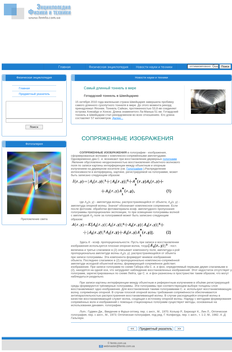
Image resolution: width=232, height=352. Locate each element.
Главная (24, 88)
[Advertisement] (169, 32)
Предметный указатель (34, 94)
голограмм (170, 159)
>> (179, 328)
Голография (134, 168)
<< (132, 328)
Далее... (117, 118)
